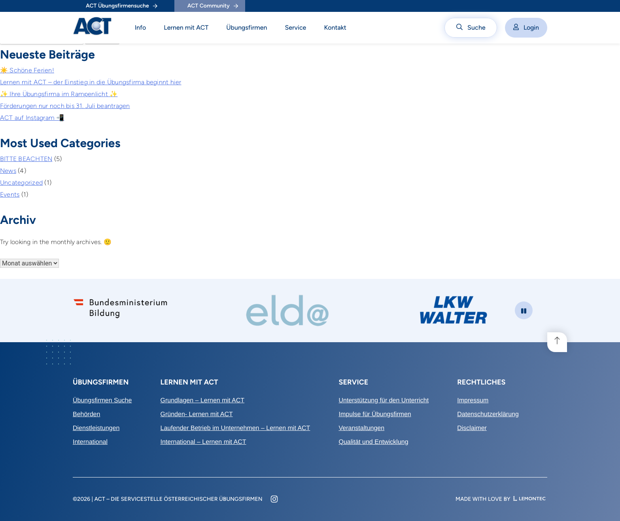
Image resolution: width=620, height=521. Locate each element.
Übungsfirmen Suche (102, 400)
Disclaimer (472, 428)
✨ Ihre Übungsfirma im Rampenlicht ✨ (58, 94)
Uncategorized (21, 182)
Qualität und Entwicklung (373, 442)
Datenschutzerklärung (488, 414)
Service (295, 27)
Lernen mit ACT (186, 27)
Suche (471, 27)
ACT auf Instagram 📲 (32, 117)
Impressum (472, 400)
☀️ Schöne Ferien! (27, 70)
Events (9, 194)
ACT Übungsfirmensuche (121, 5)
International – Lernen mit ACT (203, 442)
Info (140, 27)
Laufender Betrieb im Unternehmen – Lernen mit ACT (235, 428)
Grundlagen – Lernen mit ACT (203, 400)
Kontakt (335, 27)
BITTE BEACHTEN (26, 159)
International (90, 442)
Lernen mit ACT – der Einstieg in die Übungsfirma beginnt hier (90, 82)
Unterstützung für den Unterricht (383, 400)
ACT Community (212, 5)
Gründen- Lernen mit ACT (197, 414)
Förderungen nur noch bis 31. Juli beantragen (65, 106)
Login (526, 27)
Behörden (86, 414)
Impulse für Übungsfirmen (374, 414)
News (8, 170)
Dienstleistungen (96, 428)
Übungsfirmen (246, 27)
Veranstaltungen (361, 428)
